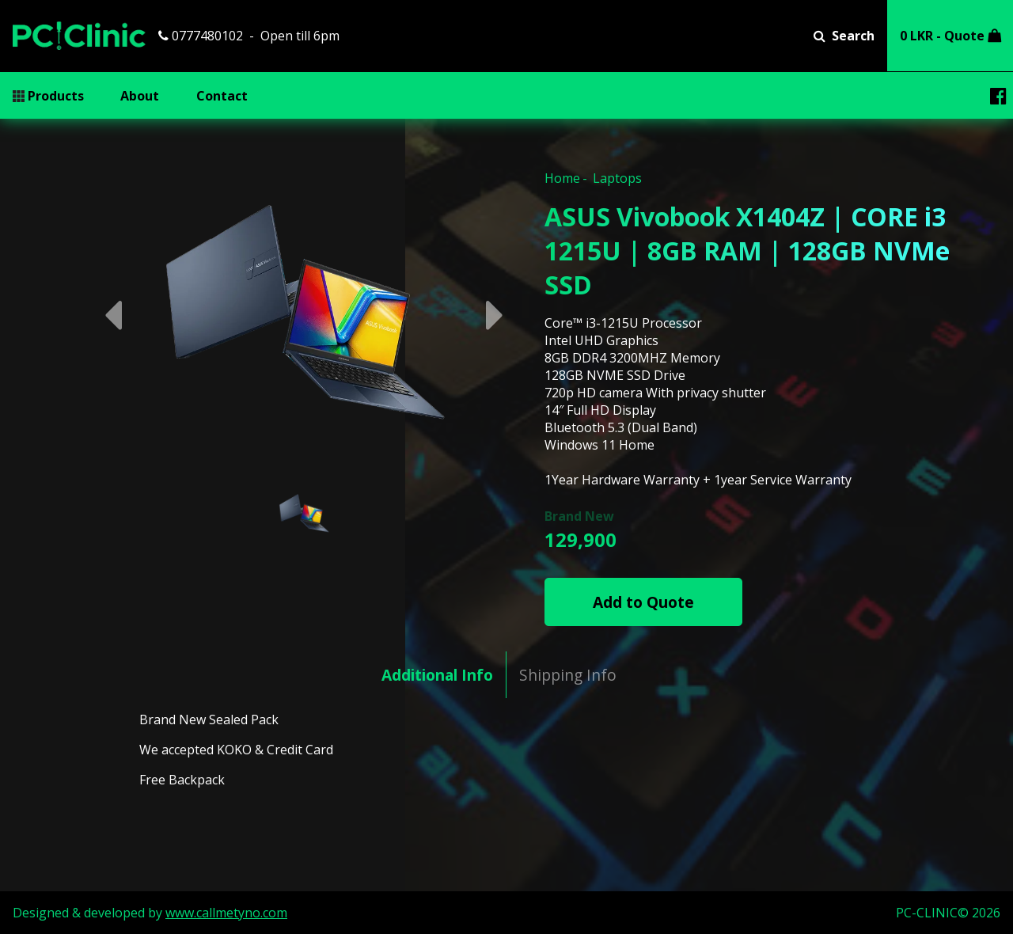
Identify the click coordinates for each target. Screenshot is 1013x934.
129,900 (580, 539)
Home (562, 178)
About (139, 95)
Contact (222, 95)
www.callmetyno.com (226, 912)
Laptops (617, 178)
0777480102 (200, 35)
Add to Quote (643, 602)
